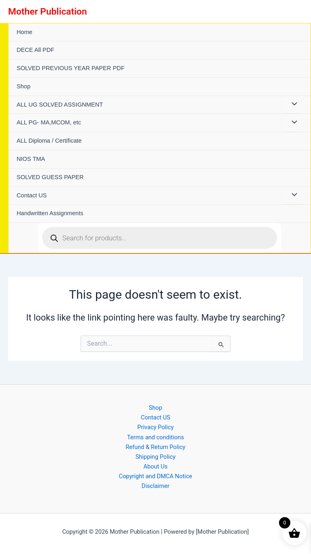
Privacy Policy (155, 427)
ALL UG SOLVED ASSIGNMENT (60, 104)
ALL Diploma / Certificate (49, 140)
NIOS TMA (31, 159)
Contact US (32, 195)
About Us (155, 466)
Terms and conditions (155, 437)
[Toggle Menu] (292, 105)
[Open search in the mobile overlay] (159, 238)
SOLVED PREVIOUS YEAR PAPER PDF (71, 68)
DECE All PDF (35, 50)
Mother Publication (47, 11)
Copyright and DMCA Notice (155, 476)
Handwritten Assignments (50, 213)
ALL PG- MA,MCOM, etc (49, 122)
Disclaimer (156, 486)
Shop (23, 86)
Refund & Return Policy (155, 447)
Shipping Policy (155, 456)
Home (24, 32)
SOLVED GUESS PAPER (50, 177)
